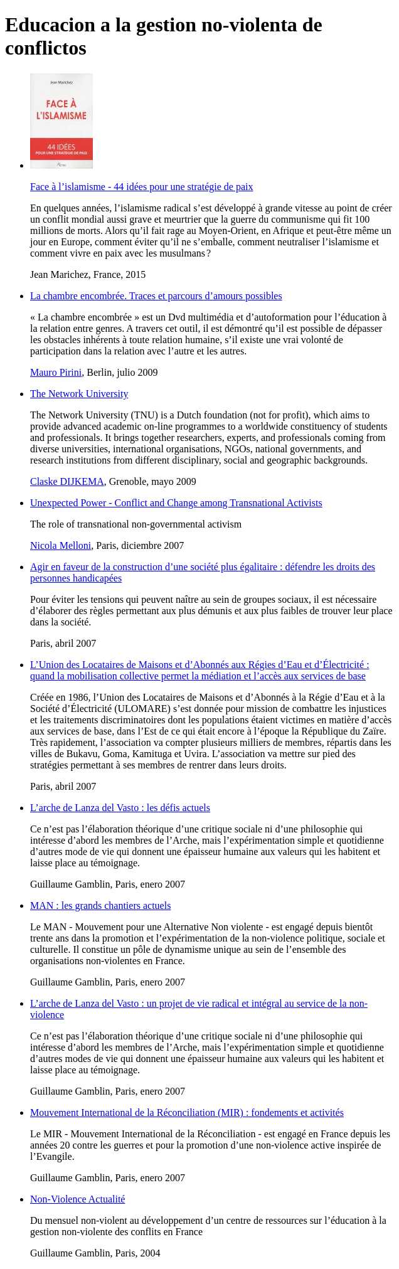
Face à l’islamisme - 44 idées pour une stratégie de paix (141, 186)
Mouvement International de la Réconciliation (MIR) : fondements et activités (187, 1112)
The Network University (79, 393)
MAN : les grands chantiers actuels (100, 905)
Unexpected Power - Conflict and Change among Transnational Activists (176, 502)
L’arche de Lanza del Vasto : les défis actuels (120, 807)
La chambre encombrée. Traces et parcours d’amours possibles (156, 295)
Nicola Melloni (60, 545)
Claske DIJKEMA (67, 481)
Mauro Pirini (56, 372)
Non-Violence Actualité (77, 1199)
